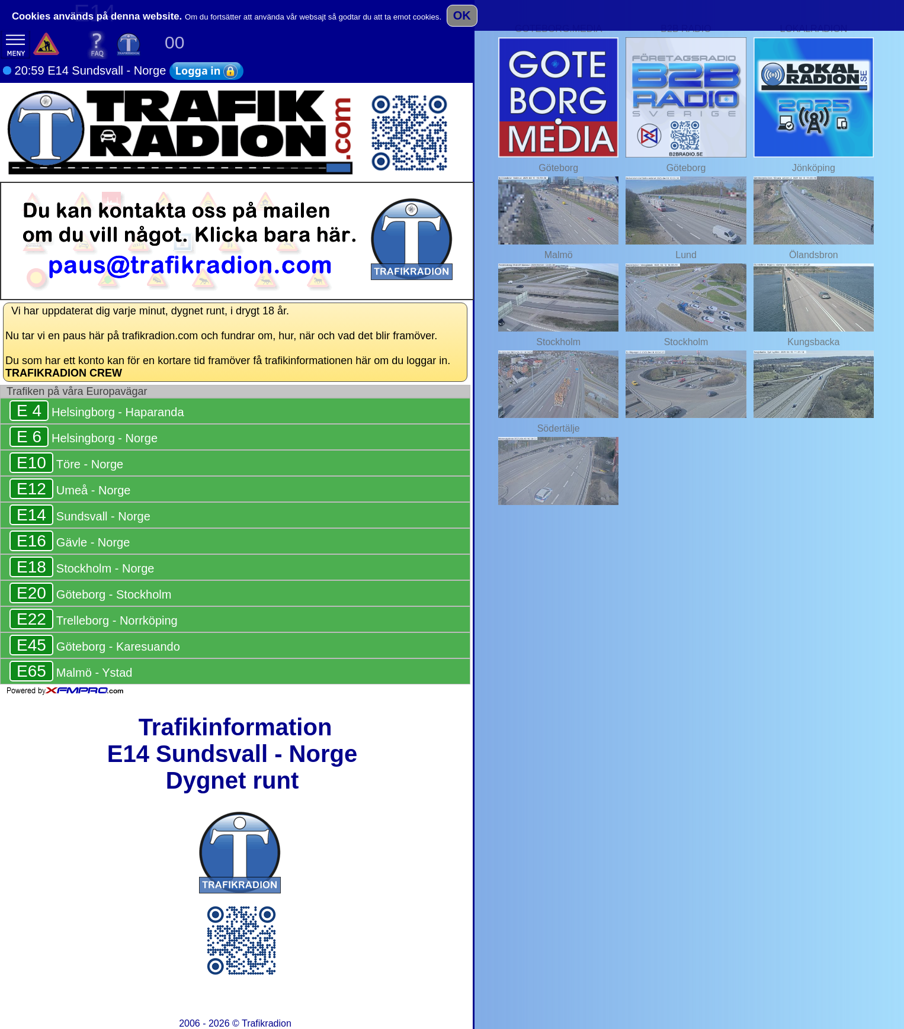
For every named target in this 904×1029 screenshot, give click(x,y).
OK (462, 15)
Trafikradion (266, 1023)
